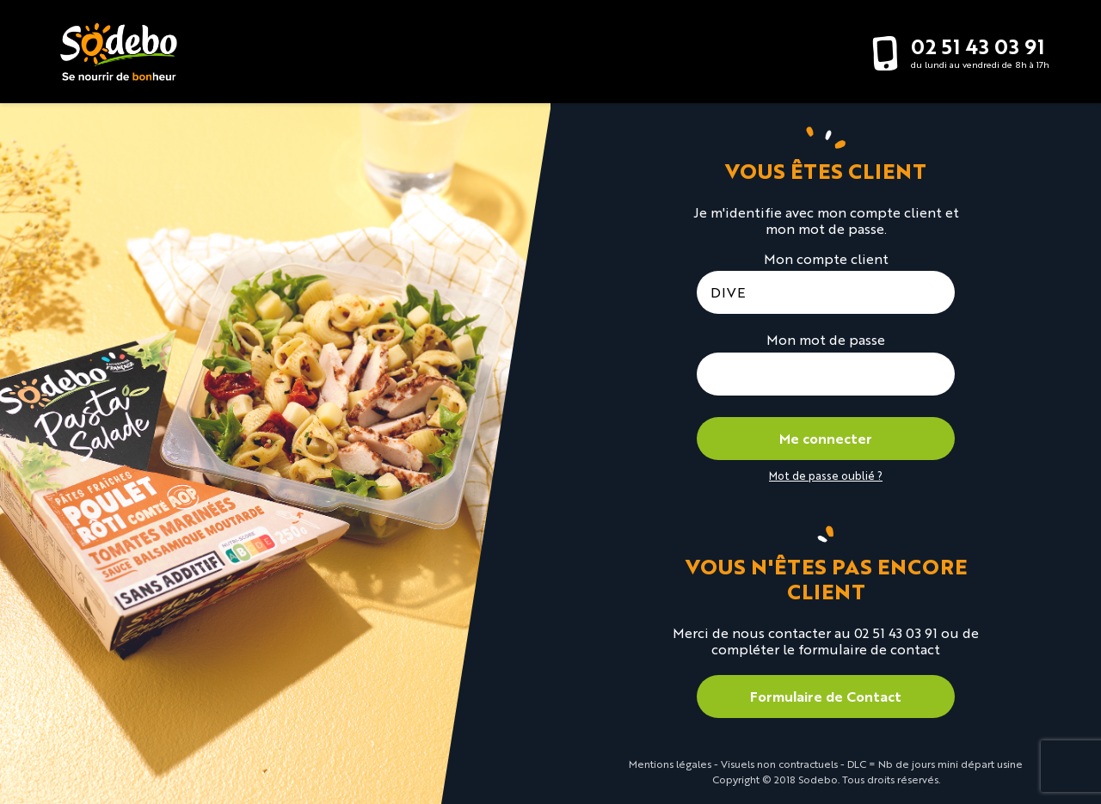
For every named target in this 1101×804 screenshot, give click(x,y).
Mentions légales (670, 763)
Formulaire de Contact (825, 696)
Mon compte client (826, 258)
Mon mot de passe (825, 339)
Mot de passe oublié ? (826, 475)
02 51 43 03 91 (977, 46)
